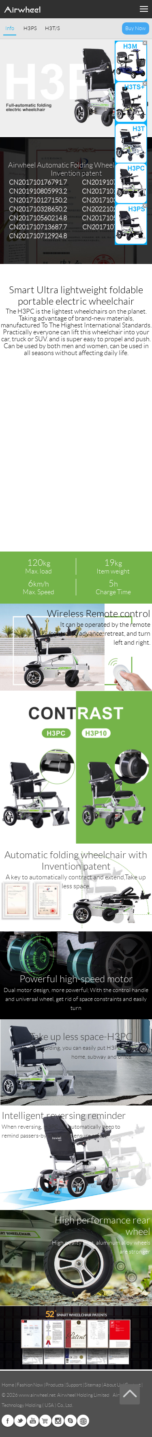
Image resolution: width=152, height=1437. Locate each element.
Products (54, 1384)
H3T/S (52, 28)
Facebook (8, 1421)
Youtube (33, 1421)
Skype (70, 1421)
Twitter (20, 1421)
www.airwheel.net (37, 1395)
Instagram (58, 1421)
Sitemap (92, 1384)
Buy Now (135, 28)
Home (8, 1384)
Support (74, 1384)
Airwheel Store (45, 1421)
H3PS (30, 28)
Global (83, 1421)
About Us (112, 1384)
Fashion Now (30, 1384)
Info (9, 28)
